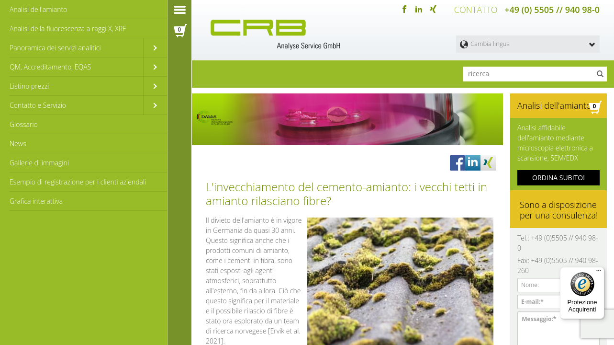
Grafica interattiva (36, 201)
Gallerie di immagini (39, 162)
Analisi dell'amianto (38, 9)
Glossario (24, 124)
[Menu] (598, 272)
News (18, 143)
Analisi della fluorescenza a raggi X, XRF (68, 28)
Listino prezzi (29, 86)
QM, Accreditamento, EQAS (50, 66)
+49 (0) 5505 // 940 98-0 (552, 9)
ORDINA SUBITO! (558, 177)
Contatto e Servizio (38, 105)
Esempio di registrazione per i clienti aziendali (78, 181)
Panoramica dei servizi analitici (55, 47)
